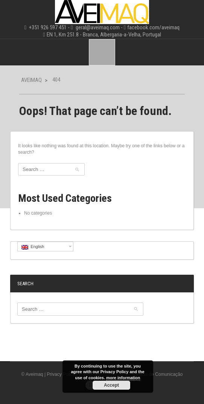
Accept (111, 385)
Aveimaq (31, 80)
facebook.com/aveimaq (153, 27)
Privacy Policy (61, 374)
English (32, 247)
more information (123, 377)
